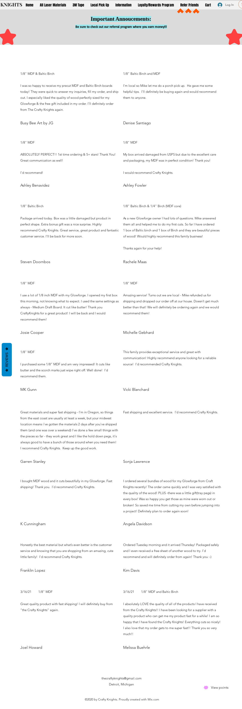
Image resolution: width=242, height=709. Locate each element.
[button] (53, 5)
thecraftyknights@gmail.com (122, 678)
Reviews (6, 359)
